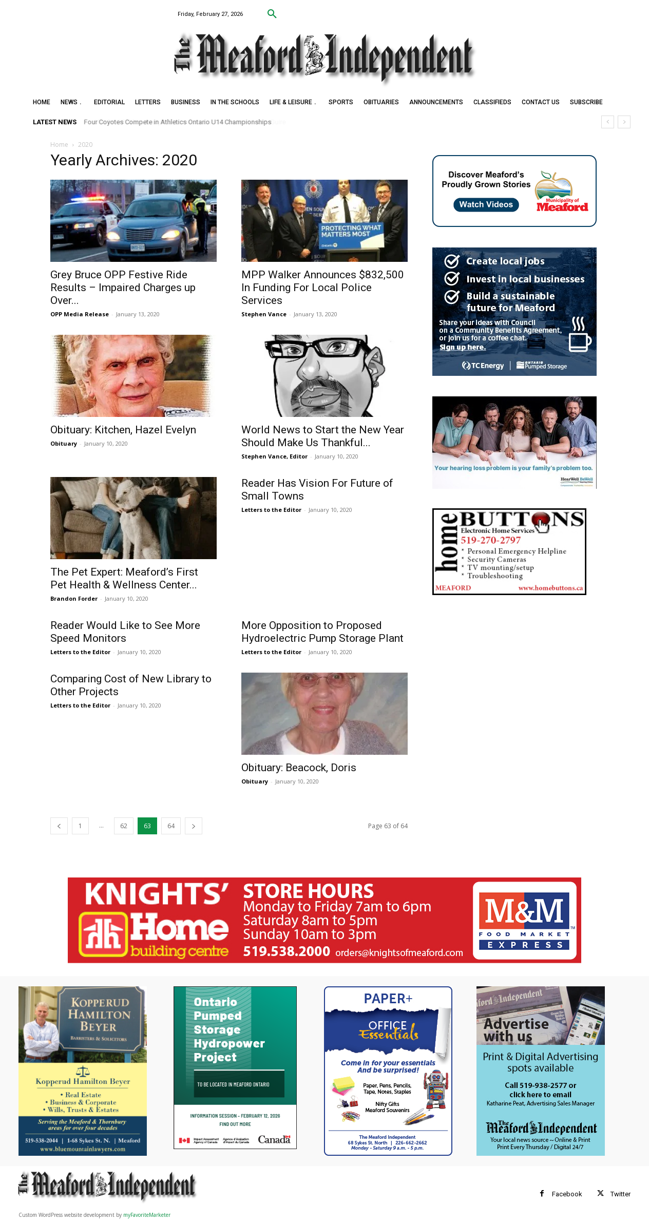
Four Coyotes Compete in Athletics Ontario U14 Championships (178, 122)
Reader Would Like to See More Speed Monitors (125, 631)
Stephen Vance (264, 314)
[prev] (607, 122)
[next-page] (193, 825)
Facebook (567, 1194)
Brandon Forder (74, 598)
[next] (624, 122)
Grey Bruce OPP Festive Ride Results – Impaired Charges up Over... (123, 288)
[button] (272, 14)
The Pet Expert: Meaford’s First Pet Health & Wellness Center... (124, 578)
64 (171, 826)
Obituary (63, 443)
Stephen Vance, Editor (274, 456)
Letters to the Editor (271, 509)
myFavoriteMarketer (146, 1214)
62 (123, 826)
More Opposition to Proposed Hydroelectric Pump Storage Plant (322, 631)
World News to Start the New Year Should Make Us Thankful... (322, 436)
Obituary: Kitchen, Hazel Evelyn (123, 430)
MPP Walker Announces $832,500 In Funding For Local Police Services (322, 288)
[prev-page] (59, 825)
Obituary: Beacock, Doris (298, 767)
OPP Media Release (79, 314)
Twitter (620, 1194)
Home (59, 144)
